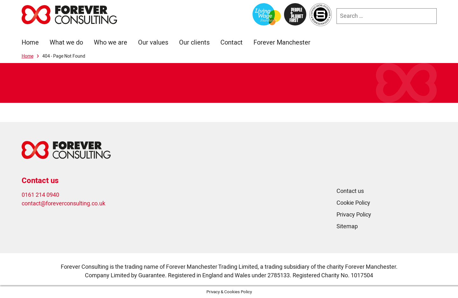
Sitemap (347, 226)
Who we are (110, 42)
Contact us (350, 191)
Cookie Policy (353, 203)
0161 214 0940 (40, 195)
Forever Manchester (281, 42)
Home (30, 42)
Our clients (194, 42)
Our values (153, 42)
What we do (66, 42)
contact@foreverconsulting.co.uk (63, 203)
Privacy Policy (354, 214)
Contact (231, 42)
